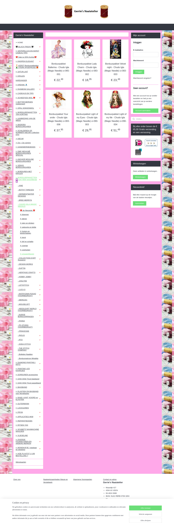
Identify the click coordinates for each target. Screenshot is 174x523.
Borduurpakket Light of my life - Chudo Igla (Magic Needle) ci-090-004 (115, 119)
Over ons (17, 479)
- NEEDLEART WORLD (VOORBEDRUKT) (29, 310)
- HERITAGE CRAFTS (29, 272)
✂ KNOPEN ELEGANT (28, 61)
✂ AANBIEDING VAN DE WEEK (25, 119)
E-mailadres (138, 50)
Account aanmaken (142, 111)
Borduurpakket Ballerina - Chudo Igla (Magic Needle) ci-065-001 (59, 69)
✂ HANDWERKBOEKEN (28, 147)
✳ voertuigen (25, 250)
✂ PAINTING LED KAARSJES (28, 370)
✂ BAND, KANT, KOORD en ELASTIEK (28, 399)
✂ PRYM (28, 412)
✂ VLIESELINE (22, 435)
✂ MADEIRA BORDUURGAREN (23, 126)
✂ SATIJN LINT (28, 72)
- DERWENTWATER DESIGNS (29, 195)
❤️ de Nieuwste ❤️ (27, 210)
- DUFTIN (21, 268)
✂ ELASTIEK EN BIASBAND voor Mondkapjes (27, 392)
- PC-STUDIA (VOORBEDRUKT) (25, 326)
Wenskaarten (21, 462)
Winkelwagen (140, 177)
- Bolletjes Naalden (25, 354)
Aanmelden (139, 203)
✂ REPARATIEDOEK (24, 421)
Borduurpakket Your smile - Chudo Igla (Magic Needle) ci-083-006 (59, 119)
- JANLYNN (22, 281)
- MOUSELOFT (29, 304)
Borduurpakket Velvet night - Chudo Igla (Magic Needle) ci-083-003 (115, 69)
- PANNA (29, 321)
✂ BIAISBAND (28, 387)
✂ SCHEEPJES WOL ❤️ (28, 98)
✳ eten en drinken (27, 223)
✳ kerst (23, 237)
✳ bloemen (24, 214)
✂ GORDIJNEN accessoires (27, 375)
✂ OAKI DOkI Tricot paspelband (28, 383)
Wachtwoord (138, 60)
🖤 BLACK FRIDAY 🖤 (28, 47)
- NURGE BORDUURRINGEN (29, 316)
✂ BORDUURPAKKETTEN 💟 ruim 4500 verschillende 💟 (28, 180)
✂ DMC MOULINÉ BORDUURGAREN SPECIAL (28, 153)
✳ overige (24, 246)
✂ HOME (19, 42)
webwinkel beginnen (94, 518)
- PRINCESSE (23, 331)
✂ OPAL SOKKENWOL (28, 108)
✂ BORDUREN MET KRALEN (28, 172)
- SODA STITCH (24, 344)
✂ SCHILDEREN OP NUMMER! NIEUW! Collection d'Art (27, 133)
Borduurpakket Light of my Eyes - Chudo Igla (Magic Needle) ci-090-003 (87, 119)
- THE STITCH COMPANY (29, 349)
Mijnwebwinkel (115, 518)
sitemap (80, 518)
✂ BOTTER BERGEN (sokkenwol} (24, 103)
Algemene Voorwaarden (82, 479)
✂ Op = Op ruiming (23, 143)
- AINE (20, 186)
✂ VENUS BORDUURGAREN (28, 166)
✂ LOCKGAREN (22, 408)
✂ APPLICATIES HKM (28, 417)
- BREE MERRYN (25, 200)
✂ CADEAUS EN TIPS (24, 93)
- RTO (29, 340)
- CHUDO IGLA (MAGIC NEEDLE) (29, 205)
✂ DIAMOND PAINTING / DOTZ (28, 363)
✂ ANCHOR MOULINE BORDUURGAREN (28, 160)
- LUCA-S (29, 290)
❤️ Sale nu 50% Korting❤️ (26, 57)
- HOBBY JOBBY (24, 277)
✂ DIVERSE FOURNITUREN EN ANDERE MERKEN (28, 442)
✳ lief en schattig (26, 241)
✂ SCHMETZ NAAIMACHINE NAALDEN (27, 430)
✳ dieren (30, 219)
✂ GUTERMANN (28, 404)
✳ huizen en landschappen (25, 232)
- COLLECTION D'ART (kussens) (29, 259)
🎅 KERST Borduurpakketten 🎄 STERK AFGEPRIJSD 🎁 (27, 66)
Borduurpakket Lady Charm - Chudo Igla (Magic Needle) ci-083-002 (87, 69)
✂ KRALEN (28, 76)
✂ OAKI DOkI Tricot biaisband (27, 379)
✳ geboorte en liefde (28, 227)
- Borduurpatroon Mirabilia (28, 358)
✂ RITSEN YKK (28, 425)
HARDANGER (28, 80)
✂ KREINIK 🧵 (28, 85)
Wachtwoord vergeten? (142, 78)
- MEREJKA (29, 300)
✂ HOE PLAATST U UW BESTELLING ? (25, 455)
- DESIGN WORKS (25, 264)
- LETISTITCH (29, 285)
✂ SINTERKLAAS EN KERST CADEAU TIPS (27, 52)
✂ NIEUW (20, 139)
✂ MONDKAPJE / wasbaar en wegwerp (28, 449)
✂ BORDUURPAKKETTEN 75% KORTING (28, 113)
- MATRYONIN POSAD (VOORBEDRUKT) (29, 295)
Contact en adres (109, 479)
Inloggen (138, 72)
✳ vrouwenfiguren (27, 254)
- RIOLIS (29, 335)
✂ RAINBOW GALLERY (28, 89)
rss (85, 518)
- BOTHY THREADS (29, 190)
